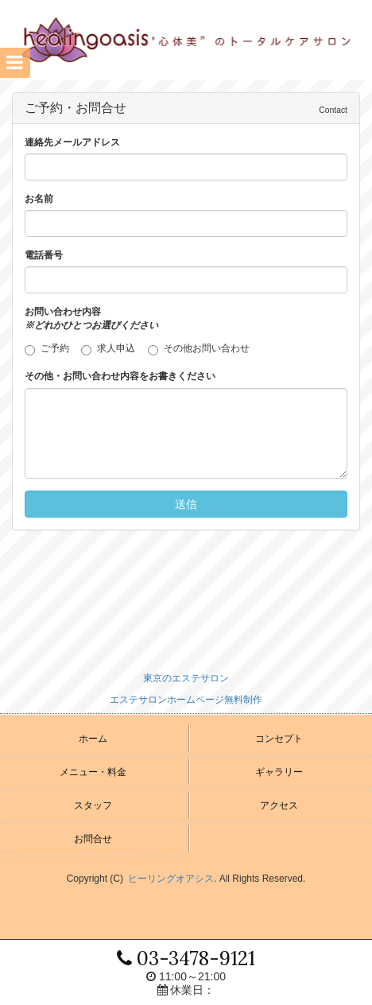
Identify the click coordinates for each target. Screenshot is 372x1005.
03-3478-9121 (186, 958)
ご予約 (52, 349)
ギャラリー (279, 772)
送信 (186, 504)
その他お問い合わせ (199, 349)
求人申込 (113, 349)
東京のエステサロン (186, 678)
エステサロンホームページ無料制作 (186, 699)
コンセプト (279, 738)
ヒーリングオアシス (171, 878)
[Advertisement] (186, 602)
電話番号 (44, 255)
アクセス (279, 805)
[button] (15, 63)
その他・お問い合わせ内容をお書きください (120, 376)
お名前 (39, 198)
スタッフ (93, 805)
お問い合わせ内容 (91, 318)
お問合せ (93, 838)
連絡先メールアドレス (72, 142)
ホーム (93, 738)
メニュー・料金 (93, 772)
